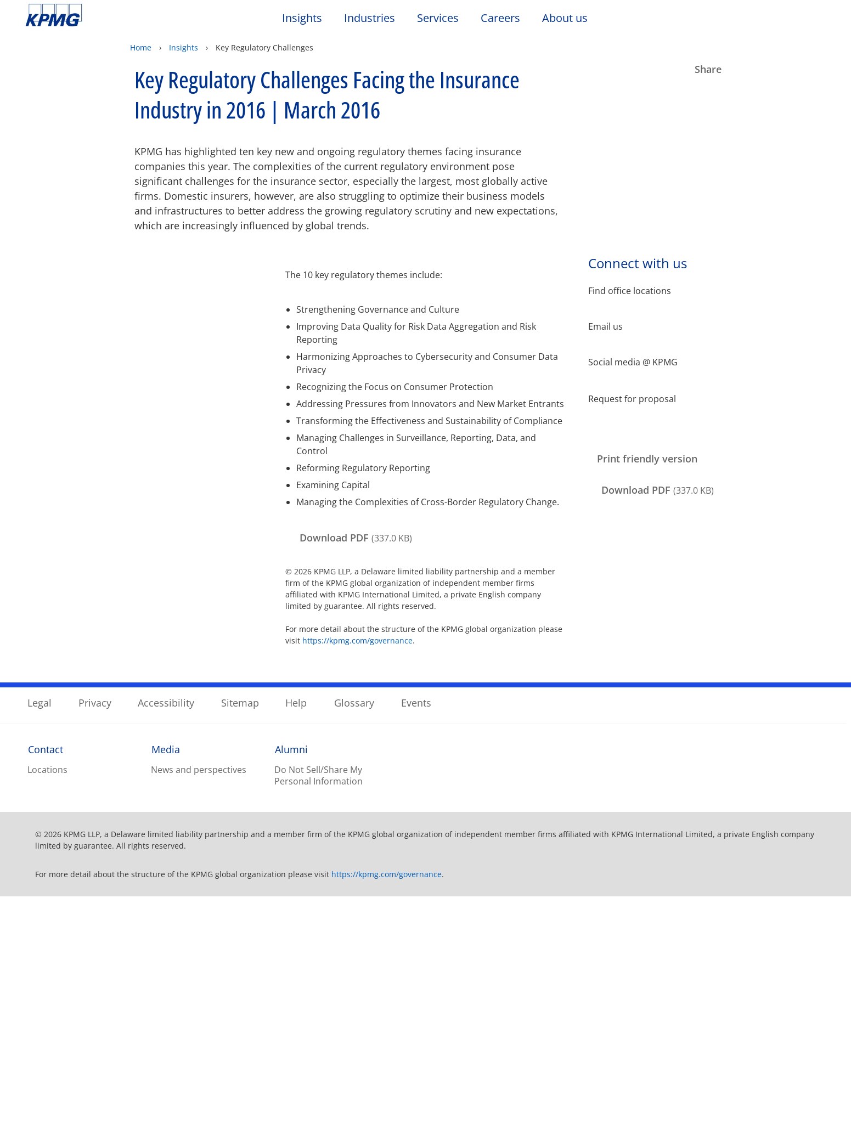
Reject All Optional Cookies (651, 1081)
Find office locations (629, 291)
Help (296, 940)
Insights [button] (302, 18)
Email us (605, 326)
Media (165, 987)
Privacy (94, 940)
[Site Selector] (816, 20)
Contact (45, 987)
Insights (183, 47)
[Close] (833, 1078)
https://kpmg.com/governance (357, 640)
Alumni (291, 987)
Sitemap (240, 940)
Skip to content (103, 15)
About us (570, 18)
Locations (47, 1008)
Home (140, 47)
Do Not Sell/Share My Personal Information (318, 1014)
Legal (39, 940)
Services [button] (438, 18)
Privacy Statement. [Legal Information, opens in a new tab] (167, 1124)
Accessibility (166, 940)
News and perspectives (198, 1008)
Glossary (354, 940)
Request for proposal (632, 398)
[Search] (792, 20)
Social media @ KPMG (633, 362)
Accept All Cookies (650, 1109)
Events (416, 940)
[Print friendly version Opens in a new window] (644, 459)
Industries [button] (369, 18)
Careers (506, 18)
